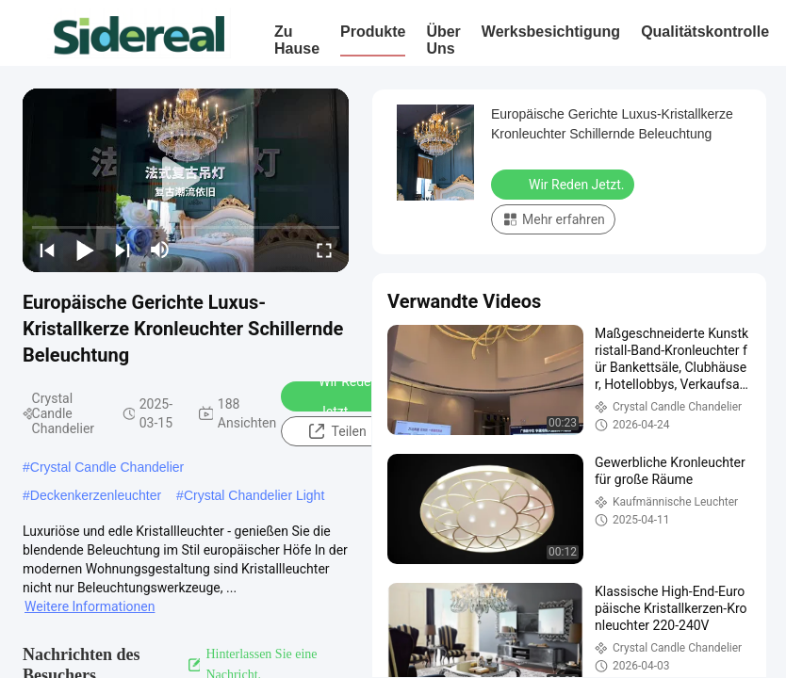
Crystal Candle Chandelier (107, 467)
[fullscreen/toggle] (324, 249)
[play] (185, 179)
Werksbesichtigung (551, 32)
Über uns (443, 40)
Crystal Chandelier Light (254, 495)
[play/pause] (85, 249)
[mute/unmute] (160, 249)
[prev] (47, 249)
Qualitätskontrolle (705, 32)
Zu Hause (296, 40)
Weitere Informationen (90, 606)
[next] (122, 249)
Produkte (372, 32)
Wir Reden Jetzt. (336, 396)
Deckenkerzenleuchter (95, 495)
